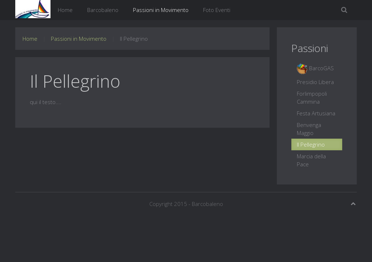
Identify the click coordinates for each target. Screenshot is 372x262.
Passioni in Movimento (161, 9)
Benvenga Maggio (309, 128)
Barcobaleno (102, 9)
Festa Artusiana (316, 113)
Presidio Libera (315, 82)
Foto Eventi (216, 9)
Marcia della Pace (311, 160)
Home (65, 9)
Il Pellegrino (311, 144)
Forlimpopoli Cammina (312, 97)
